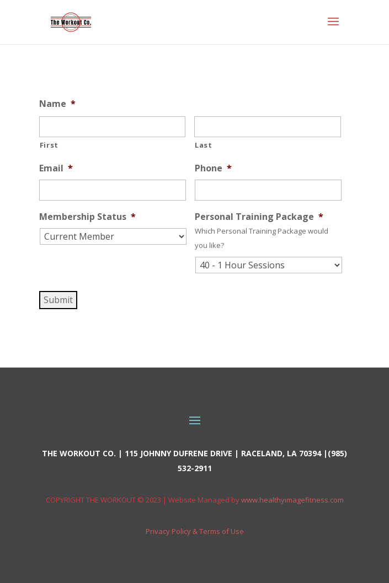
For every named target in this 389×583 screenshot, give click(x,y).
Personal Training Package (259, 217)
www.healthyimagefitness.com (292, 500)
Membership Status (87, 217)
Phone (213, 168)
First (49, 145)
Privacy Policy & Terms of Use (195, 531)
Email (56, 168)
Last (203, 145)
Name (57, 104)
